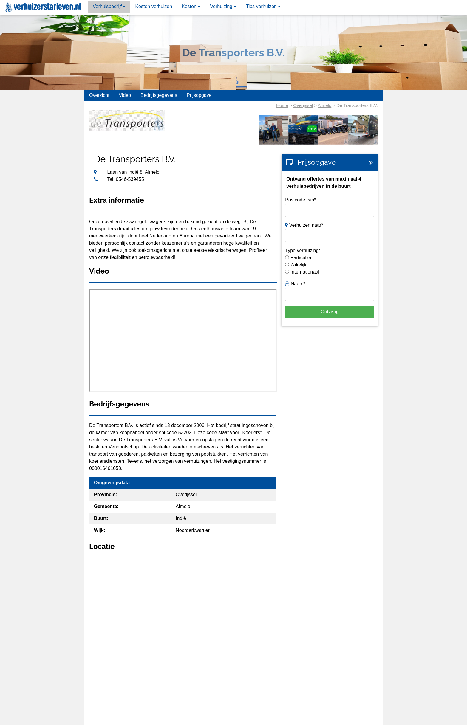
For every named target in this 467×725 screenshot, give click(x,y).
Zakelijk (298, 264)
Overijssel (303, 105)
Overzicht (99, 95)
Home (282, 105)
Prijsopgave (199, 95)
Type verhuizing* (302, 250)
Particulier (301, 257)
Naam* (295, 283)
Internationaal (304, 271)
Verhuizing (223, 6)
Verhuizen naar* (304, 225)
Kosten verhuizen (153, 6)
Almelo (324, 105)
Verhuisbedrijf (109, 6)
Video (125, 95)
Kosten (191, 6)
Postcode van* (300, 199)
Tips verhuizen (263, 6)
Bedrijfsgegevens (158, 95)
